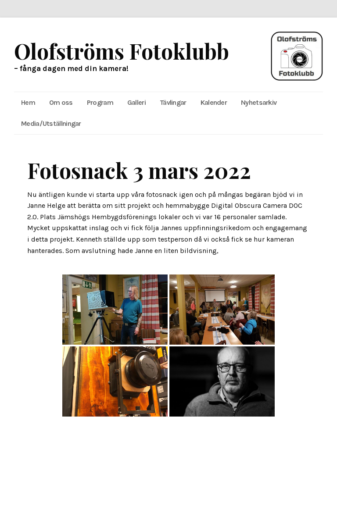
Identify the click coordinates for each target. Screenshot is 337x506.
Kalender (214, 102)
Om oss (61, 102)
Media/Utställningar (51, 123)
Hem (28, 102)
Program (100, 102)
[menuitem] (28, 102)
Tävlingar (173, 102)
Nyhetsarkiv (258, 102)
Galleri (136, 102)
